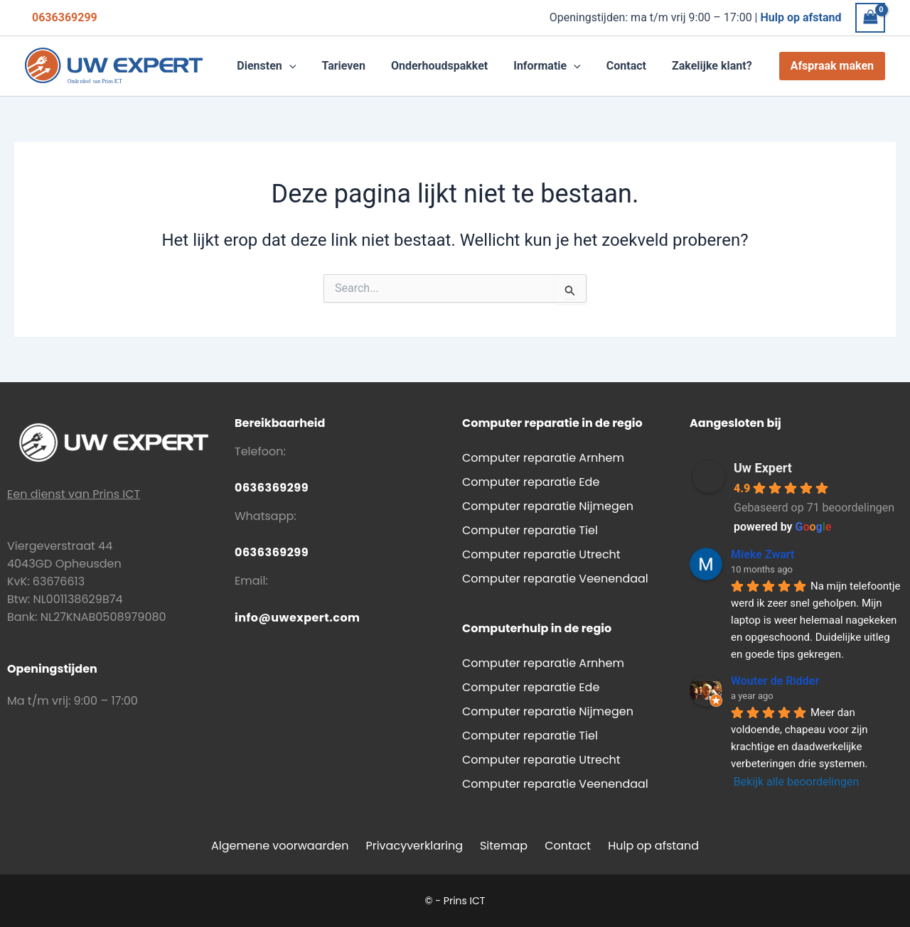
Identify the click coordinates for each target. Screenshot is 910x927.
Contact (568, 846)
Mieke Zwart (762, 554)
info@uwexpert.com (297, 617)
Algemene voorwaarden (279, 846)
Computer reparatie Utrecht (541, 554)
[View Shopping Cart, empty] (870, 17)
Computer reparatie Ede (530, 482)
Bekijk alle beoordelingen (797, 781)
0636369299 (64, 17)
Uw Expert (763, 467)
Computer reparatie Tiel (530, 530)
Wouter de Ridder (775, 681)
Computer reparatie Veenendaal (555, 578)
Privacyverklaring (414, 846)
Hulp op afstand (653, 846)
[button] (282, 66)
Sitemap (504, 846)
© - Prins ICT (455, 901)
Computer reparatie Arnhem (543, 458)
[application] (305, 66)
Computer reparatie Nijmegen (547, 506)
